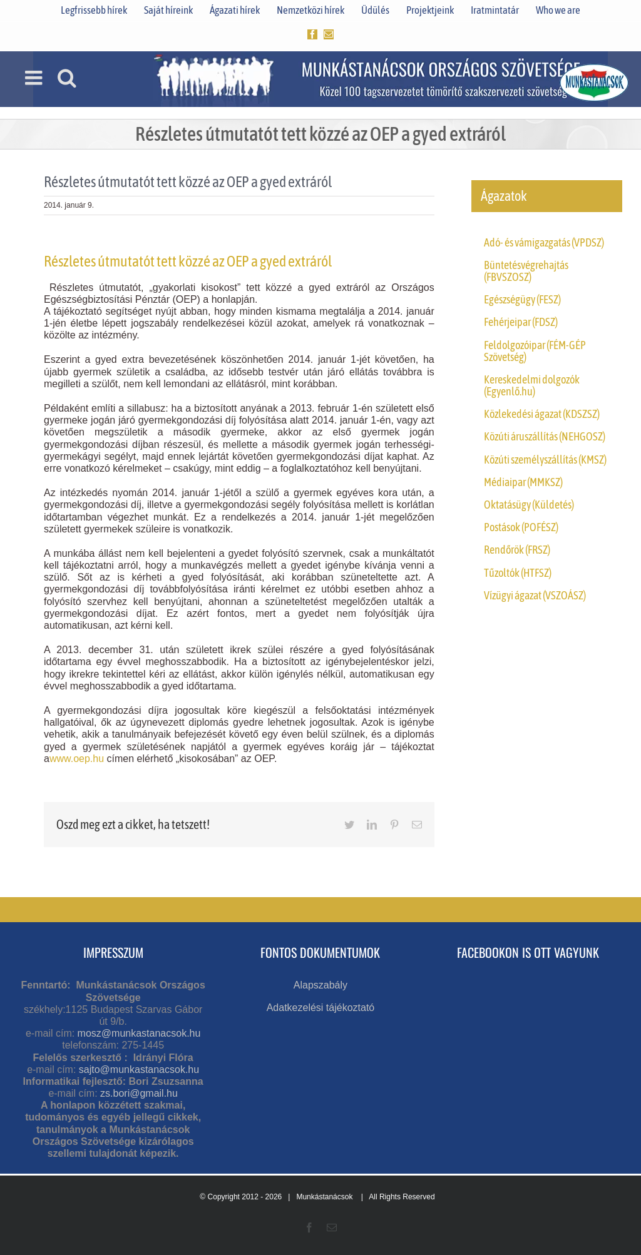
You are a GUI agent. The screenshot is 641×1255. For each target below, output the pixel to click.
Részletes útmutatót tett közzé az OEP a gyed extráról (188, 261)
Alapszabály (320, 985)
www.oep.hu (76, 758)
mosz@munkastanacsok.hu (139, 1033)
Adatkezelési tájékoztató (321, 1007)
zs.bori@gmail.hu (139, 1093)
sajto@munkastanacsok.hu (139, 1069)
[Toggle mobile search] (67, 78)
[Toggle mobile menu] (35, 78)
